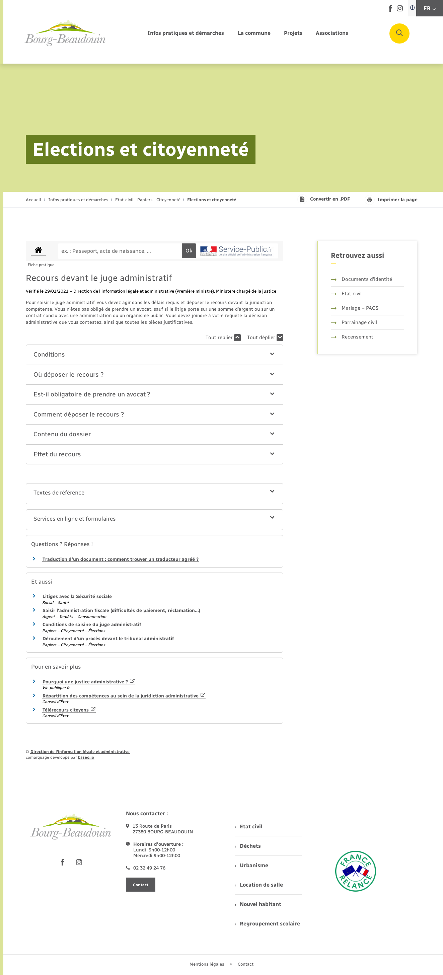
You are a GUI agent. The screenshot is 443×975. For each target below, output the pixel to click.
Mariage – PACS (354, 308)
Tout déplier (265, 337)
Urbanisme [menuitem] (251, 865)
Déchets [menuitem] (248, 846)
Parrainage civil (354, 322)
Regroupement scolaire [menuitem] (267, 923)
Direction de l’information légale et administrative (80, 751)
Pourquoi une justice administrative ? (89, 682)
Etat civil (346, 294)
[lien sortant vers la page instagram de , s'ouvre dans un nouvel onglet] (400, 10)
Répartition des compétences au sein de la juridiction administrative (124, 696)
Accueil (33, 199)
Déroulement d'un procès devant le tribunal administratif (108, 639)
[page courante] (211, 199)
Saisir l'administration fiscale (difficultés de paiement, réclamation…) (121, 610)
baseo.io (86, 757)
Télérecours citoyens (69, 710)
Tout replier (223, 337)
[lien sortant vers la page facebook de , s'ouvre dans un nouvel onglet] (390, 10)
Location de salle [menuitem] (259, 885)
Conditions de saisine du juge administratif (92, 624)
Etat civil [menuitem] (249, 826)
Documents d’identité (361, 279)
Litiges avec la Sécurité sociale (77, 596)
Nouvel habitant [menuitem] (258, 904)
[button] (154, 355)
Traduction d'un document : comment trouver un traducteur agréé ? (121, 559)
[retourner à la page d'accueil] (65, 33)
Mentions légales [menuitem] (207, 964)
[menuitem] (185, 33)
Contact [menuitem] (245, 964)
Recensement (352, 337)
